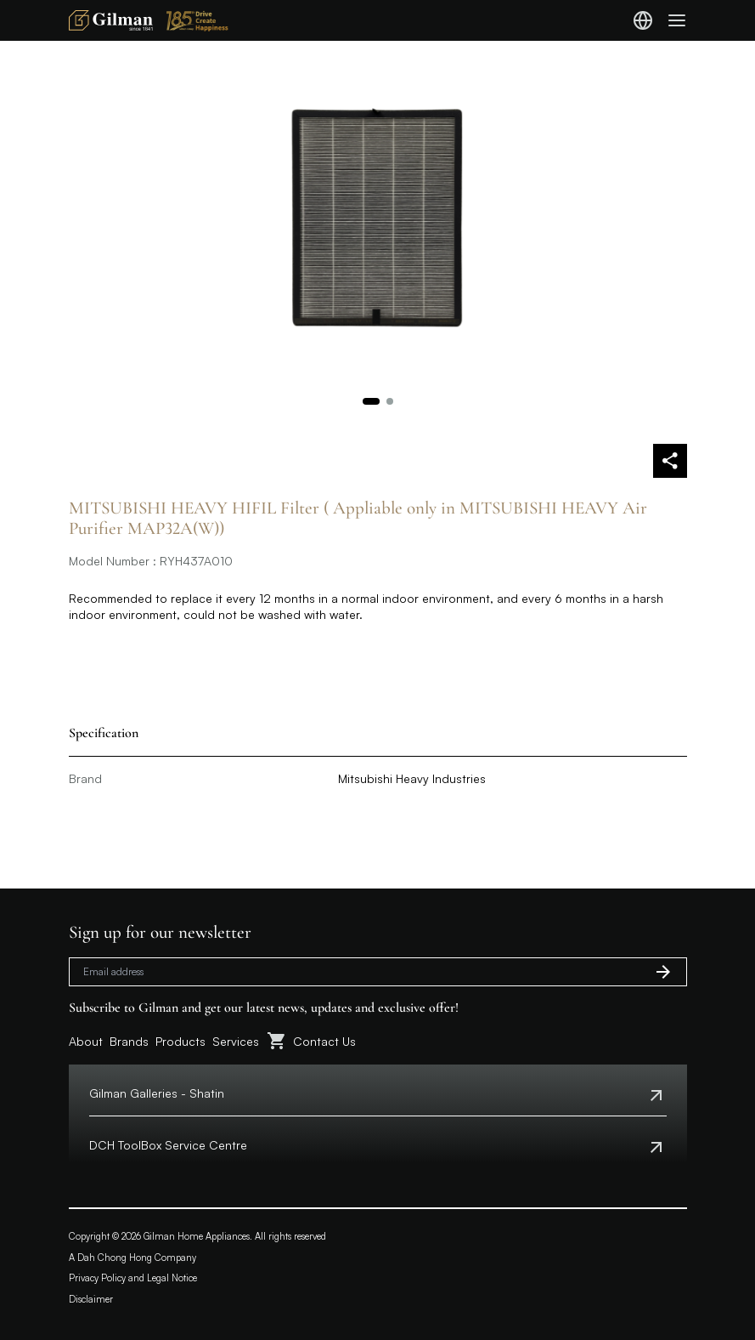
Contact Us (324, 1041)
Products (180, 1041)
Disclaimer (91, 1299)
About (86, 1041)
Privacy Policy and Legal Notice (133, 1278)
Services (235, 1041)
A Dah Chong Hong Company (132, 1257)
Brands (129, 1041)
